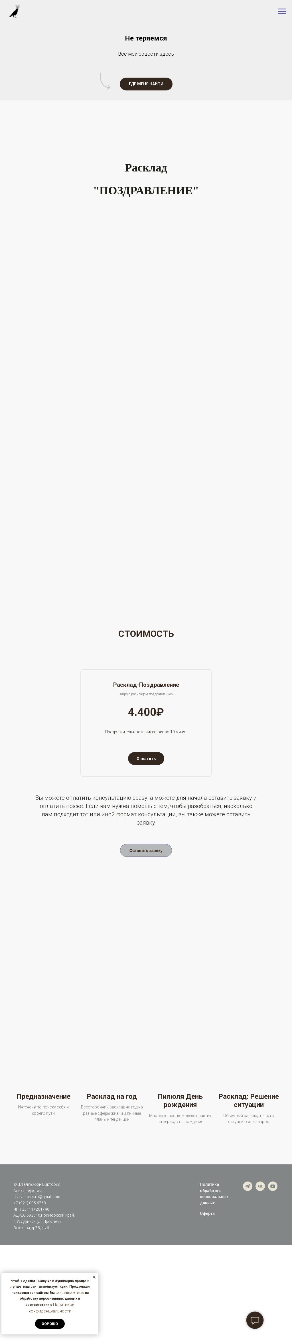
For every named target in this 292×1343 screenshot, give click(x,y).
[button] (146, 84)
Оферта (207, 1311)
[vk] (260, 1287)
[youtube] (272, 1287)
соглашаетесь (70, 1292)
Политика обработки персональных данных (214, 1291)
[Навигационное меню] (282, 11)
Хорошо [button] (50, 1324)
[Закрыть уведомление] (94, 1277)
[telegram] (247, 1287)
